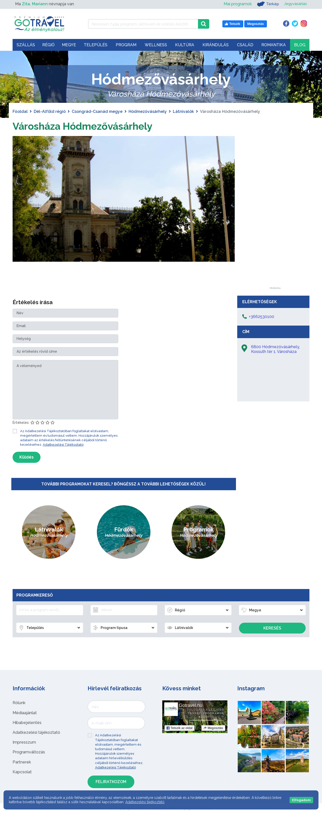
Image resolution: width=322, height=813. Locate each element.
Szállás (26, 44)
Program (126, 44)
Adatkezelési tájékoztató (36, 732)
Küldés (26, 457)
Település (95, 44)
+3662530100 (261, 316)
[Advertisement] (275, 211)
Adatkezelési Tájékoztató (63, 444)
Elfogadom (301, 800)
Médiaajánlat (25, 712)
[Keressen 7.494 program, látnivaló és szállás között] (143, 24)
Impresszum (24, 742)
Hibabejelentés (27, 722)
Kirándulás (216, 44)
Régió (48, 44)
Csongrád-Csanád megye (97, 111)
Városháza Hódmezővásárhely (85, 126)
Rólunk (19, 702)
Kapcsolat (22, 772)
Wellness (156, 44)
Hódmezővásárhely (148, 111)
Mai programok (236, 4)
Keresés (272, 628)
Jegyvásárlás (295, 4)
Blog (299, 44)
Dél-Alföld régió (50, 111)
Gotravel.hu (190, 705)
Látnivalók (183, 111)
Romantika (273, 44)
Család (245, 44)
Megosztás (213, 728)
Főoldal (20, 111)
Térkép (266, 4)
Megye (69, 44)
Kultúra (184, 44)
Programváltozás (29, 752)
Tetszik (179, 728)
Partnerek (22, 762)
